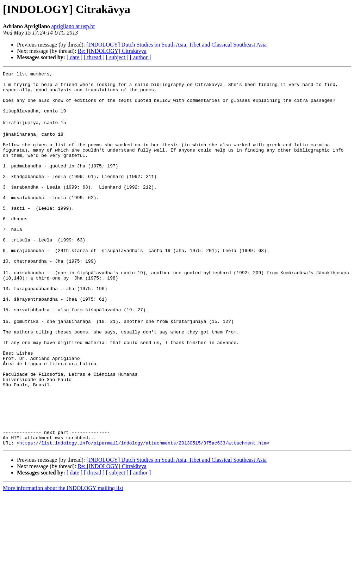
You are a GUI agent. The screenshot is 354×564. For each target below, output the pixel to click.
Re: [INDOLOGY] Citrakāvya (112, 51)
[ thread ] (94, 57)
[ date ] (74, 57)
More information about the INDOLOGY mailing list (63, 558)
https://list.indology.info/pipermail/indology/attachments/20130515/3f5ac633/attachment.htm (143, 512)
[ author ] (140, 57)
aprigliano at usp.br (73, 26)
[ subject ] (117, 57)
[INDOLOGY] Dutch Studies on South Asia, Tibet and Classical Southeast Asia (176, 45)
